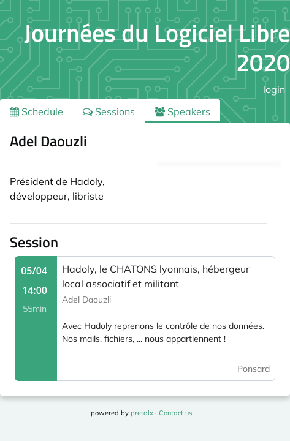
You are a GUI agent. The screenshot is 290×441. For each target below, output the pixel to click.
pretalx (142, 413)
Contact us (175, 413)
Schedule (36, 111)
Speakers (182, 111)
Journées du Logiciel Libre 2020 (157, 47)
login (274, 89)
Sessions (109, 111)
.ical (259, 143)
